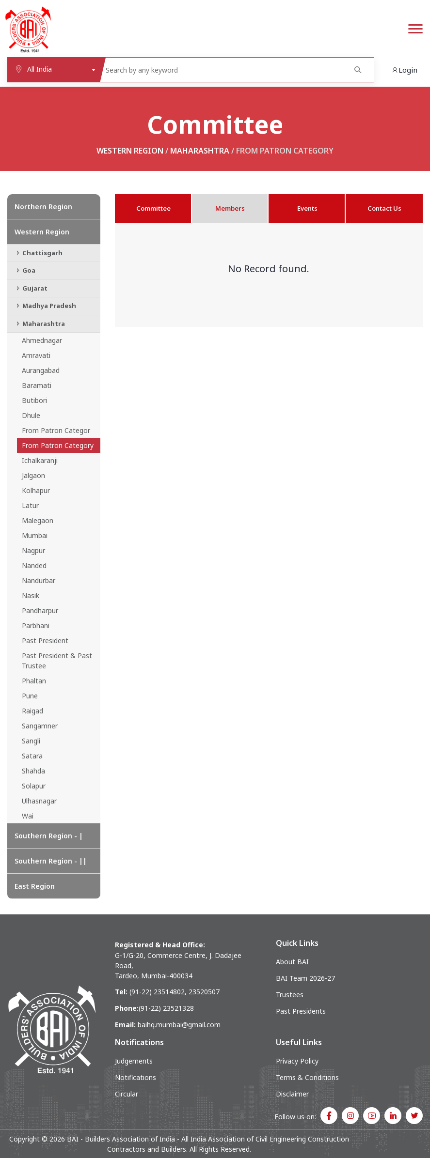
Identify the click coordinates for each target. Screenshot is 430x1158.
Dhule (31, 415)
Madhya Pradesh (45, 305)
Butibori (34, 400)
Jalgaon (33, 475)
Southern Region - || (51, 860)
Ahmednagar (42, 340)
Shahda (33, 770)
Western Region (129, 150)
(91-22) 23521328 (166, 1008)
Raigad (32, 710)
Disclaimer (292, 1093)
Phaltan (34, 680)
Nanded (34, 565)
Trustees (289, 994)
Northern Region (43, 206)
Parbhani (35, 625)
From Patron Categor (56, 430)
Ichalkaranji (40, 460)
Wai (27, 815)
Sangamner (40, 725)
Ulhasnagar (39, 800)
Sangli (31, 740)
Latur (30, 505)
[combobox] (53, 70)
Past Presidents (301, 1011)
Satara (32, 755)
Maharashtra (199, 150)
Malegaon (37, 520)
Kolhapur (36, 490)
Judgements (134, 1060)
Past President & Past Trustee (57, 660)
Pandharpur (40, 610)
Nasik (30, 595)
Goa (25, 270)
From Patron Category (58, 445)
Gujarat (31, 288)
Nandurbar (38, 580)
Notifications (135, 1077)
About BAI (292, 961)
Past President (45, 640)
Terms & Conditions (307, 1077)
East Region (35, 886)
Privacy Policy (297, 1060)
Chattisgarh (39, 252)
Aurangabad (41, 370)
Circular (126, 1093)
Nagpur (33, 550)
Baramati (36, 385)
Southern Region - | (49, 835)
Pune (30, 695)
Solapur (34, 785)
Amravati (36, 355)
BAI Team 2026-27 (305, 978)
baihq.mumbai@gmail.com (179, 1024)
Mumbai (35, 535)
